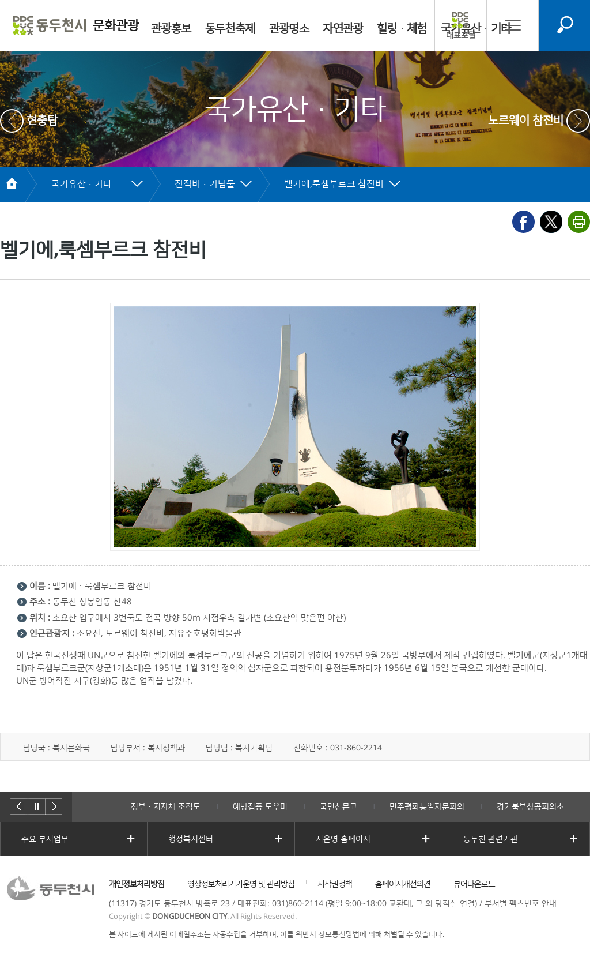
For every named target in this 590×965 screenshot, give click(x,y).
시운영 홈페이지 (343, 839)
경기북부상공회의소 (530, 807)
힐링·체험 (402, 28)
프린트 (579, 222)
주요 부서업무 (45, 839)
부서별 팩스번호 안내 (521, 903)
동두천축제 (230, 28)
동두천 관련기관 (490, 839)
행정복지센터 (190, 839)
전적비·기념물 (205, 184)
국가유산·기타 (81, 184)
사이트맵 (513, 25)
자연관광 (343, 28)
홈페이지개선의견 (402, 884)
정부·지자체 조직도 (166, 807)
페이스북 (523, 222)
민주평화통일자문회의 (426, 807)
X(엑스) (551, 222)
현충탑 (42, 120)
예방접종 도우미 (260, 807)
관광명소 (289, 28)
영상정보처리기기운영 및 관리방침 (240, 884)
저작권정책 (334, 884)
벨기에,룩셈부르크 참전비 (334, 184)
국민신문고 (338, 807)
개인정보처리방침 (136, 884)
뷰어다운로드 (474, 884)
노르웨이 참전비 (525, 120)
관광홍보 (171, 28)
